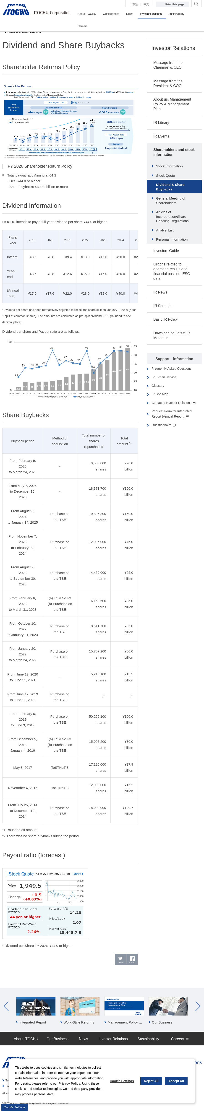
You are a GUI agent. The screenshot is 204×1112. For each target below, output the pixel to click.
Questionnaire (164, 425)
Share (132, 963)
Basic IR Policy (165, 319)
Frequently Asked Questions (171, 368)
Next (198, 1007)
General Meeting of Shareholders (170, 200)
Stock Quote (165, 175)
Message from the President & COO (168, 83)
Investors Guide (166, 251)
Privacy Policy (69, 1083)
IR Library (161, 123)
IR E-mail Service (164, 377)
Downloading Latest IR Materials (171, 335)
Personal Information (172, 239)
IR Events (161, 136)
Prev (6, 1007)
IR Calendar (163, 306)
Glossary (158, 385)
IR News (160, 292)
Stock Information (169, 166)
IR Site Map (160, 394)
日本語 (134, 4)
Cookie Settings (14, 1107)
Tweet (121, 963)
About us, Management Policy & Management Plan (172, 104)
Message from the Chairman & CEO (168, 65)
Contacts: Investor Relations (174, 403)
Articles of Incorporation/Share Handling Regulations (172, 216)
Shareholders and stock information (174, 152)
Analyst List (165, 230)
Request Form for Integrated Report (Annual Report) (172, 413)
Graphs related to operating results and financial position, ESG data (171, 271)
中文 (146, 4)
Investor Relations (173, 48)
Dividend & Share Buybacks (170, 187)
